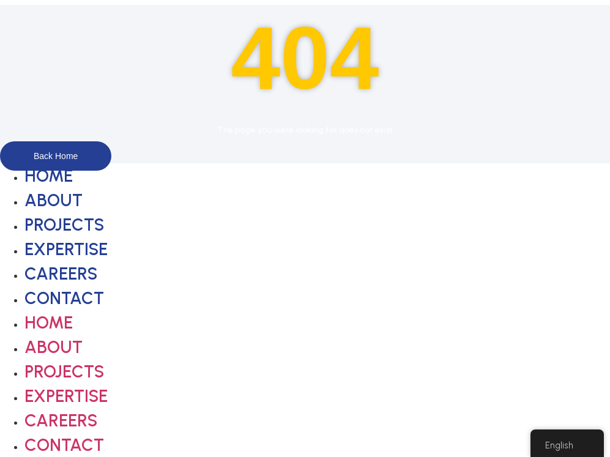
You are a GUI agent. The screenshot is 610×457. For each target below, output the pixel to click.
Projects (64, 224)
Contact (64, 298)
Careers (60, 273)
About (53, 200)
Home (48, 175)
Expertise (66, 249)
